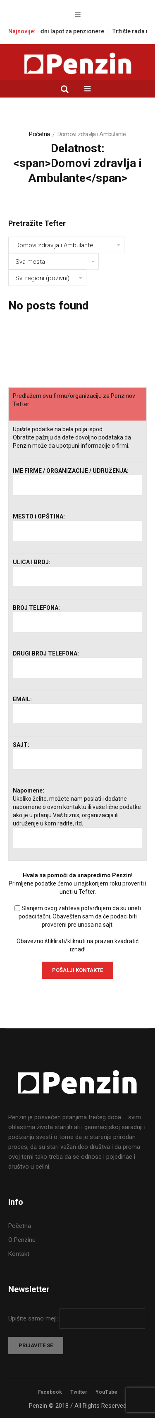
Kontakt (18, 1254)
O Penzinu (22, 1240)
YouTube (106, 1392)
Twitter (78, 1392)
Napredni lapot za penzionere (73, 31)
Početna (39, 134)
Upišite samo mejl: (34, 1318)
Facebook (50, 1392)
